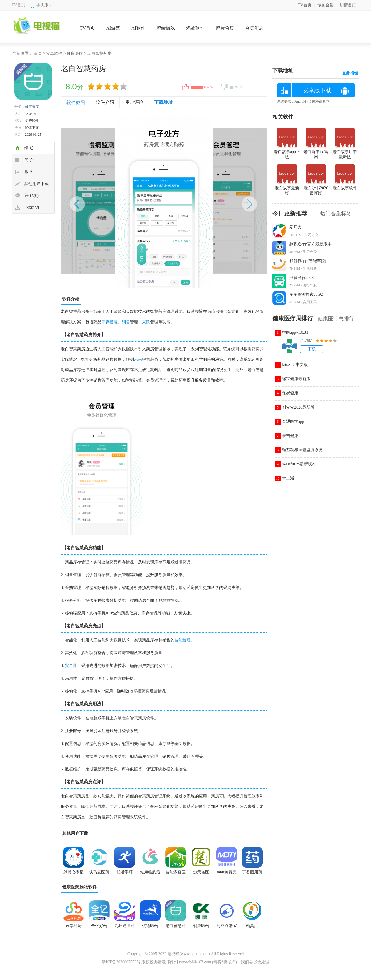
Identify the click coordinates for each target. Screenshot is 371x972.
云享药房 (74, 926)
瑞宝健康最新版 (296, 379)
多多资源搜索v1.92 (306, 294)
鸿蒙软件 (195, 28)
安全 (69, 665)
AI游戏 (113, 28)
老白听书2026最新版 (316, 188)
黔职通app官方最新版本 (310, 244)
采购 (146, 322)
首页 (38, 53)
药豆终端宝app (227, 928)
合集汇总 (254, 28)
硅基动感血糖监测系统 (302, 450)
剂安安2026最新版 (298, 407)
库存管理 (109, 322)
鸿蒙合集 (225, 28)
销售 (126, 322)
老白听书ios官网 (315, 152)
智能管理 (182, 640)
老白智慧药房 (176, 928)
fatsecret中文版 (295, 364)
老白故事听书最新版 (345, 152)
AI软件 (138, 28)
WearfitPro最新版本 (299, 464)
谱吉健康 (290, 436)
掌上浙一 (290, 478)
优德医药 (150, 926)
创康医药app (201, 928)
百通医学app (293, 421)
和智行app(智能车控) (307, 261)
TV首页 (18, 5)
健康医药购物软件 (79, 887)
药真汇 (252, 926)
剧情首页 (348, 5)
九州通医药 (124, 926)
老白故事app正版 (287, 152)
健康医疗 (75, 53)
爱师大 (295, 227)
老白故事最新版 (287, 188)
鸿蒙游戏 (166, 28)
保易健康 (290, 393)
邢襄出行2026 (301, 277)
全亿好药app (99, 928)
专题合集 (325, 5)
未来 (138, 359)
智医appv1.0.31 (295, 332)
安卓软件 (54, 53)
